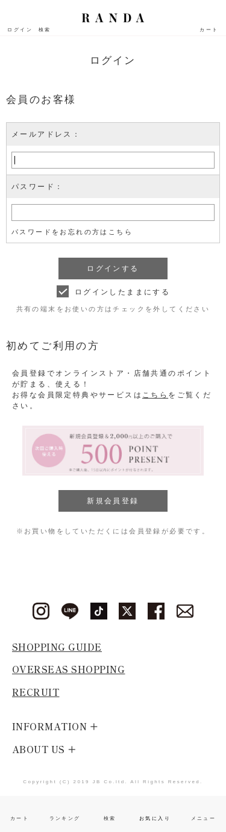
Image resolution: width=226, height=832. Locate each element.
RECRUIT (36, 692)
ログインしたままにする (122, 292)
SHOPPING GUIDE (57, 647)
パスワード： (37, 186)
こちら (155, 395)
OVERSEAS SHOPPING (68, 669)
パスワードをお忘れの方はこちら (72, 231)
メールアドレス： (46, 134)
